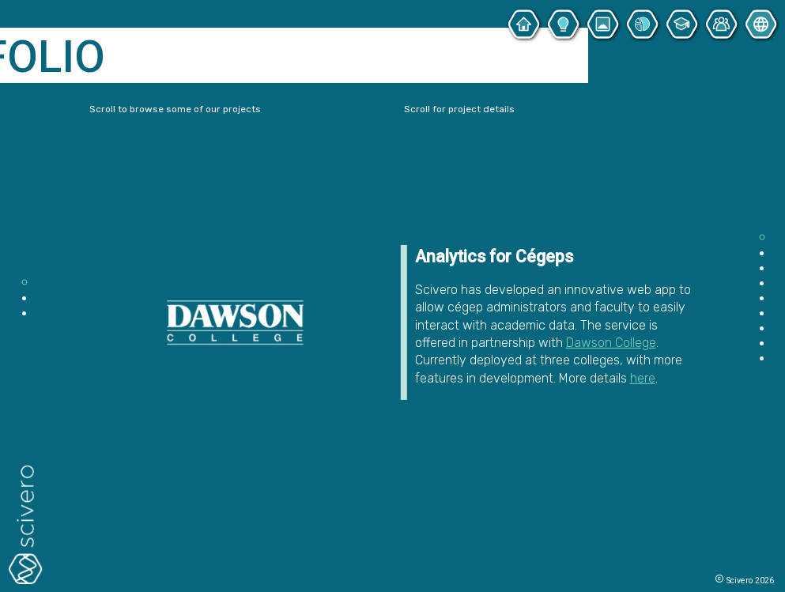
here (642, 378)
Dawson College (611, 342)
